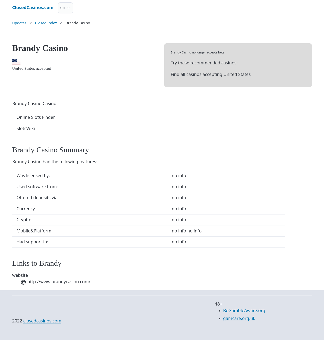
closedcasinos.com (42, 321)
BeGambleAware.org (244, 310)
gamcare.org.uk (239, 318)
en (62, 7)
